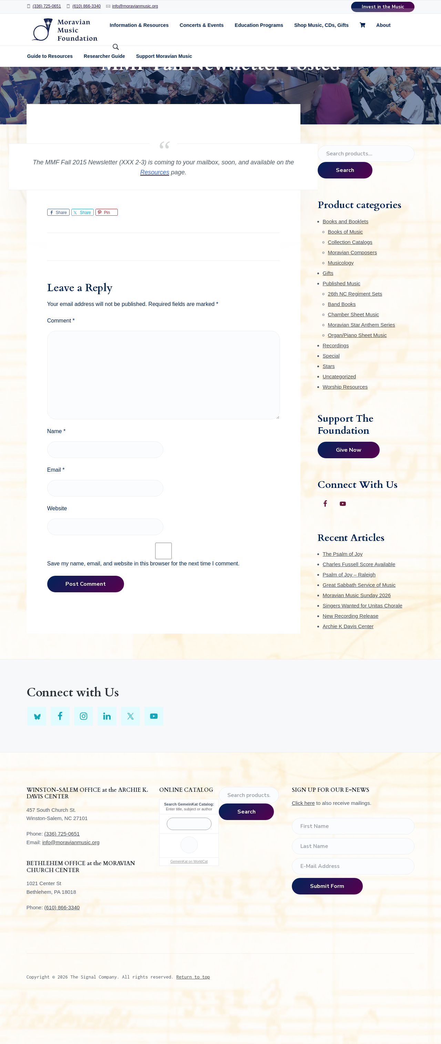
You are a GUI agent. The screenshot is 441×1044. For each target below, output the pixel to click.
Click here (303, 847)
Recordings (336, 389)
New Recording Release (351, 660)
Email (56, 514)
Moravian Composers (352, 296)
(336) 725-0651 (47, 6)
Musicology (341, 306)
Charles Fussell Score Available (359, 608)
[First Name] (353, 870)
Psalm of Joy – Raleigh (349, 619)
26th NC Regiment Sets (355, 337)
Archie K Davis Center (348, 670)
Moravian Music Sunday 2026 (357, 639)
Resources (155, 216)
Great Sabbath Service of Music (359, 629)
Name (56, 475)
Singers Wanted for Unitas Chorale (362, 650)
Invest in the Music (383, 7)
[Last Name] (353, 890)
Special (331, 399)
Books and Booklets (346, 265)
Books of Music (345, 275)
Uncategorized (339, 420)
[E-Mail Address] (353, 910)
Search (345, 214)
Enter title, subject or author (189, 853)
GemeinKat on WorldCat (189, 905)
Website (57, 552)
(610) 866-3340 (86, 6)
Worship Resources (345, 430)
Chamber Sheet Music (353, 358)
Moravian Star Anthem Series (361, 368)
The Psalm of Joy (343, 598)
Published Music (341, 327)
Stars (329, 410)
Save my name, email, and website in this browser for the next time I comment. (143, 608)
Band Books (342, 348)
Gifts (328, 317)
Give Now (348, 494)
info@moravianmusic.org (135, 6)
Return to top (193, 1020)
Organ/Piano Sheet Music (357, 379)
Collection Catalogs (350, 286)
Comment (61, 365)
